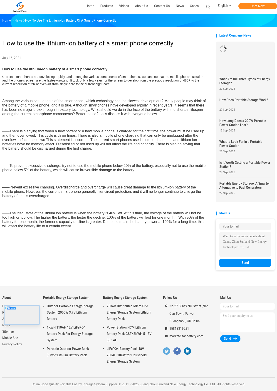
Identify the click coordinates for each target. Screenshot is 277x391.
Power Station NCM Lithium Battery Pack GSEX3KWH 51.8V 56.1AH (129, 334)
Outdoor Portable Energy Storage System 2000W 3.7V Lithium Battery (70, 312)
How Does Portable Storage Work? (243, 100)
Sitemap (8, 331)
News (6, 325)
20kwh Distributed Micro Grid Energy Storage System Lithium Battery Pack (129, 312)
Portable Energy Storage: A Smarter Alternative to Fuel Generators (244, 185)
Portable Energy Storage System (66, 297)
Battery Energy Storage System (125, 297)
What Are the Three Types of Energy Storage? (244, 81)
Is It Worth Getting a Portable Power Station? (244, 164)
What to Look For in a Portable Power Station (240, 144)
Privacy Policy (12, 344)
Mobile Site (10, 338)
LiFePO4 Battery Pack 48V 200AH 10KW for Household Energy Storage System (127, 355)
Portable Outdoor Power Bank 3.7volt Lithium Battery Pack (68, 352)
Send (245, 263)
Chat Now (258, 6)
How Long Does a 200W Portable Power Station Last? (242, 123)
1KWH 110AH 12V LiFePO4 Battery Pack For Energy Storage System (70, 334)
